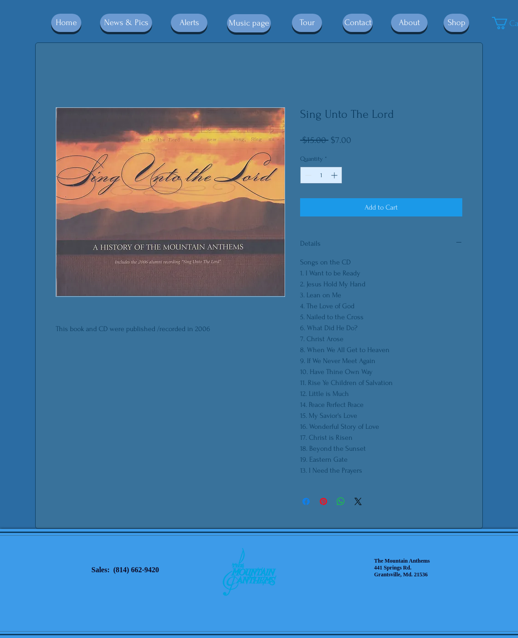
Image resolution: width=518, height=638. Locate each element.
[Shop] (456, 23)
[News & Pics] (126, 23)
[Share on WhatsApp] (340, 501)
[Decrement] (307, 175)
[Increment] (335, 175)
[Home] (66, 23)
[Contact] (358, 23)
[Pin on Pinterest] (323, 501)
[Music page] (249, 23)
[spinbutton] (321, 175)
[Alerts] (189, 23)
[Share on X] (358, 501)
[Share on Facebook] (306, 501)
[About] (409, 23)
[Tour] (307, 23)
